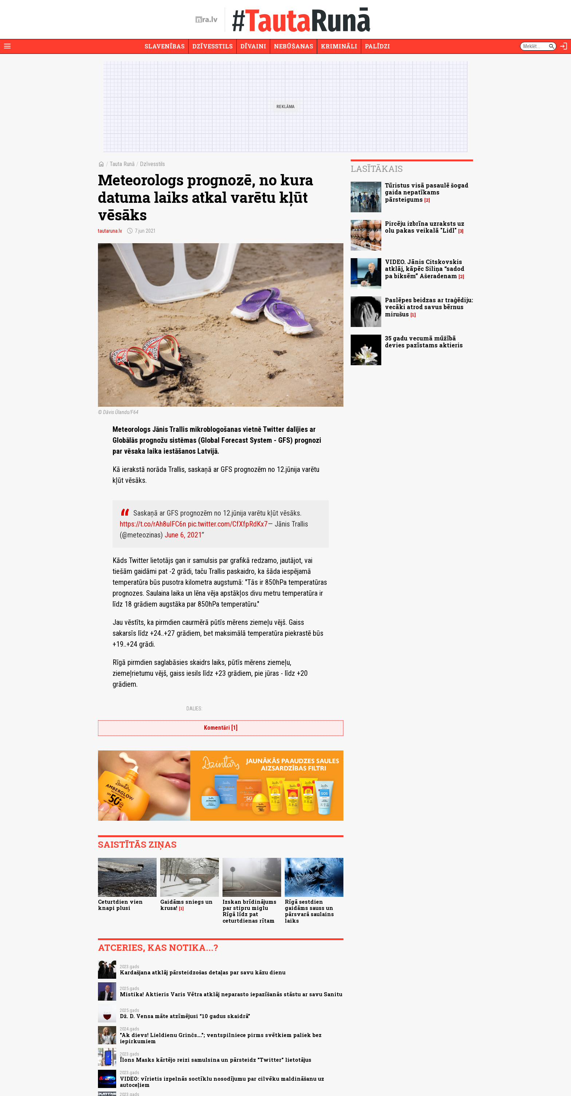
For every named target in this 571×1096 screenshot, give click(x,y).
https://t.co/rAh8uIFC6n (153, 524)
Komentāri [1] (220, 727)
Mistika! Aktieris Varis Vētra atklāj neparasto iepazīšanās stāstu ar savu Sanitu (231, 994)
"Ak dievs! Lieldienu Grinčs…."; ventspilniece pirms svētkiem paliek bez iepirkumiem (221, 1038)
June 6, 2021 (183, 535)
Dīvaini (253, 46)
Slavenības (165, 46)
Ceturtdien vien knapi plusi (120, 904)
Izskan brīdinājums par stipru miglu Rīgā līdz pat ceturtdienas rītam (249, 911)
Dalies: (194, 708)
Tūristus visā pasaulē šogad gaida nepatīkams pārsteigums (426, 192)
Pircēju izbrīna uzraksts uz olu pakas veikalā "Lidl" (424, 227)
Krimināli (339, 46)
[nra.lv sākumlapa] (206, 19)
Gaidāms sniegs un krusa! (186, 904)
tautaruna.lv (110, 231)
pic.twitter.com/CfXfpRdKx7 (228, 524)
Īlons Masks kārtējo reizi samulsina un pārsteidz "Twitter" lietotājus (215, 1059)
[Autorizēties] (563, 46)
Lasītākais (377, 168)
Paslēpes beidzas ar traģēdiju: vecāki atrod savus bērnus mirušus (429, 307)
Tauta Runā (122, 164)
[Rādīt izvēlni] (7, 46)
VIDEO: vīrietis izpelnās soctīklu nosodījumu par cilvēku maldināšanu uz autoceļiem (222, 1081)
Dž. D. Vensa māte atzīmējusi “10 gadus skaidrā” (185, 1016)
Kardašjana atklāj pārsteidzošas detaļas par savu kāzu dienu (203, 972)
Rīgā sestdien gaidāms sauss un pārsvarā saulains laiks (309, 911)
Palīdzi (377, 46)
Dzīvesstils (212, 46)
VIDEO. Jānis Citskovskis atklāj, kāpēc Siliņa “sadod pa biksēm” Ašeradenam (424, 268)
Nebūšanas (293, 46)
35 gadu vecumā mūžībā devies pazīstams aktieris (424, 341)
